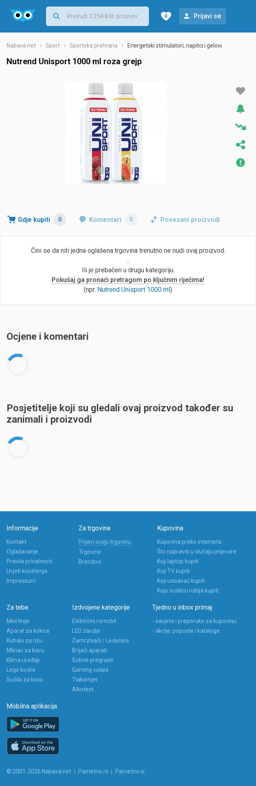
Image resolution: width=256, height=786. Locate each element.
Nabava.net (21, 45)
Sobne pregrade (93, 660)
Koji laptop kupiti (178, 561)
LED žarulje (86, 630)
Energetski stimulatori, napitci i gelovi (174, 45)
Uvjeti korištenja (27, 571)
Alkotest (83, 689)
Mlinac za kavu (25, 650)
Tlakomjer (85, 679)
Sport (53, 45)
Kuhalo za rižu (24, 640)
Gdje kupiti (42, 219)
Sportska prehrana (94, 45)
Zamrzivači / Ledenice (100, 640)
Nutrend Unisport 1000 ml (133, 289)
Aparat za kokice (28, 630)
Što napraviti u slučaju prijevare (196, 551)
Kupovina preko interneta (189, 541)
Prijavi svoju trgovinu (105, 541)
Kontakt (16, 541)
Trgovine (90, 552)
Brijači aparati (89, 650)
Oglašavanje (22, 551)
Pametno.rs (93, 771)
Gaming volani (90, 670)
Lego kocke (21, 670)
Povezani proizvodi (190, 220)
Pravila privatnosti (30, 561)
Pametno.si (129, 771)
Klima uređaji (23, 660)
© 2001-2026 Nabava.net (39, 771)
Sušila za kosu (25, 679)
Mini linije (18, 621)
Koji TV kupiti (173, 571)
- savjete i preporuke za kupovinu (194, 621)
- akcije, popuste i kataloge (186, 630)
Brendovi (90, 561)
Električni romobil (94, 621)
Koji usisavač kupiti (181, 581)
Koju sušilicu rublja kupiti (188, 590)
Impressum (21, 581)
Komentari (113, 219)
